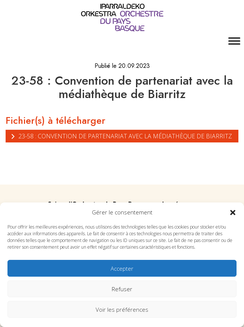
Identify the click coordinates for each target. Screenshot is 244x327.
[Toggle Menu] (234, 41)
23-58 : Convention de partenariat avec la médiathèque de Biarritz (120, 136)
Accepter (122, 268)
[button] (233, 212)
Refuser (122, 289)
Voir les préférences (122, 309)
